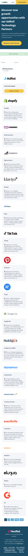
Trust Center (11, 547)
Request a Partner (14, 91)
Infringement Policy (10, 550)
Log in (12, 2)
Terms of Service (20, 547)
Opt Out (21, 550)
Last (21, 519)
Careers (5, 547)
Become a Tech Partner (11, 43)
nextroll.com (19, 543)
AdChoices (21, 552)
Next (16, 519)
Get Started (22, 2)
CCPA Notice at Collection (10, 552)
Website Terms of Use (9, 549)
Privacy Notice (20, 549)
